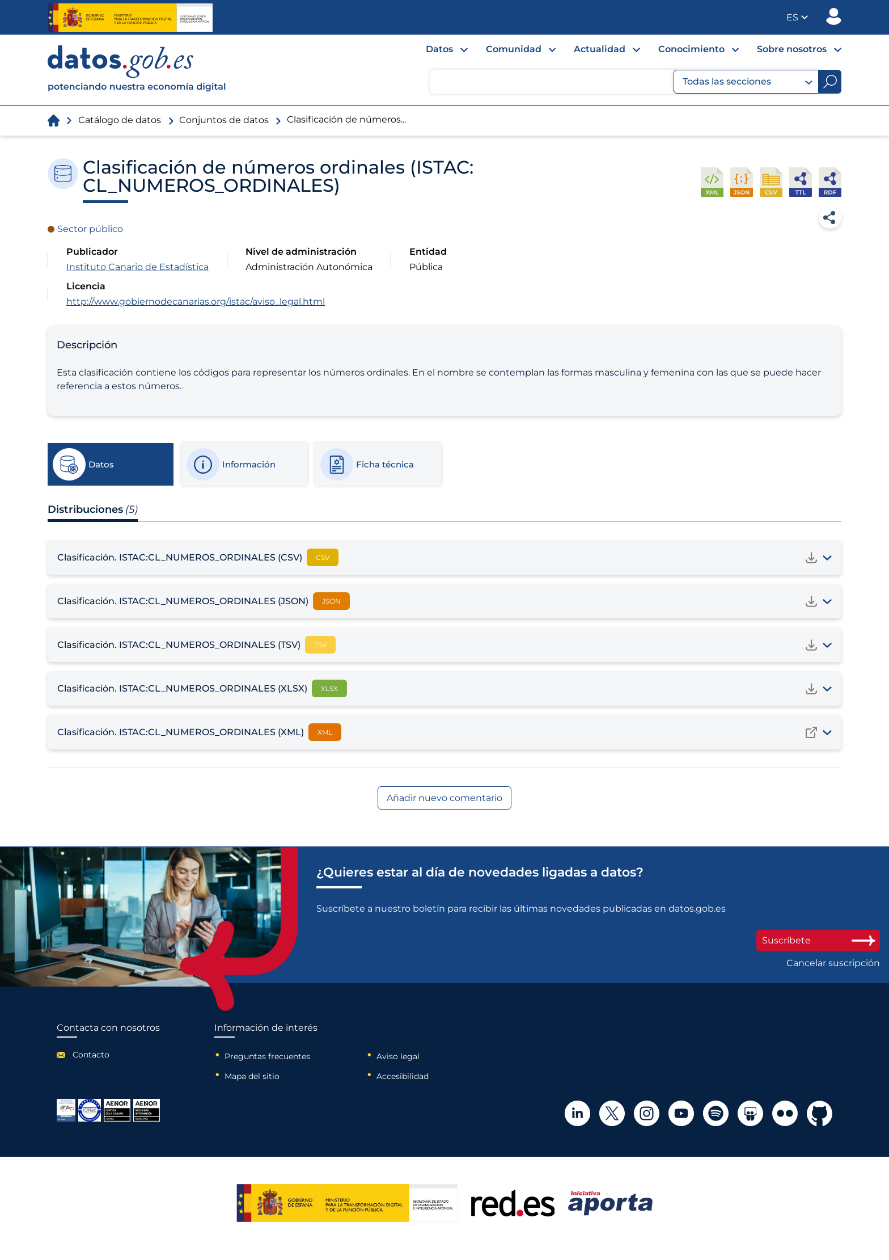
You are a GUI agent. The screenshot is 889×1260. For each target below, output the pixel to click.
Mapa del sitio (252, 1076)
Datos (439, 49)
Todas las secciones (747, 82)
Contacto (91, 1055)
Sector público (90, 229)
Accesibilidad (402, 1076)
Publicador (833, 16)
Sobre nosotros (792, 49)
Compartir (830, 217)
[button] (797, 17)
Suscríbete (818, 940)
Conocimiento (691, 49)
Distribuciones (93, 509)
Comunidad (513, 49)
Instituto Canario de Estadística (137, 267)
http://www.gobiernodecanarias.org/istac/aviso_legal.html (195, 301)
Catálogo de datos (119, 120)
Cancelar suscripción (833, 963)
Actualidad (599, 49)
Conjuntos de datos (224, 120)
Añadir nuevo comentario (444, 798)
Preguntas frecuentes (267, 1056)
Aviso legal (398, 1056)
